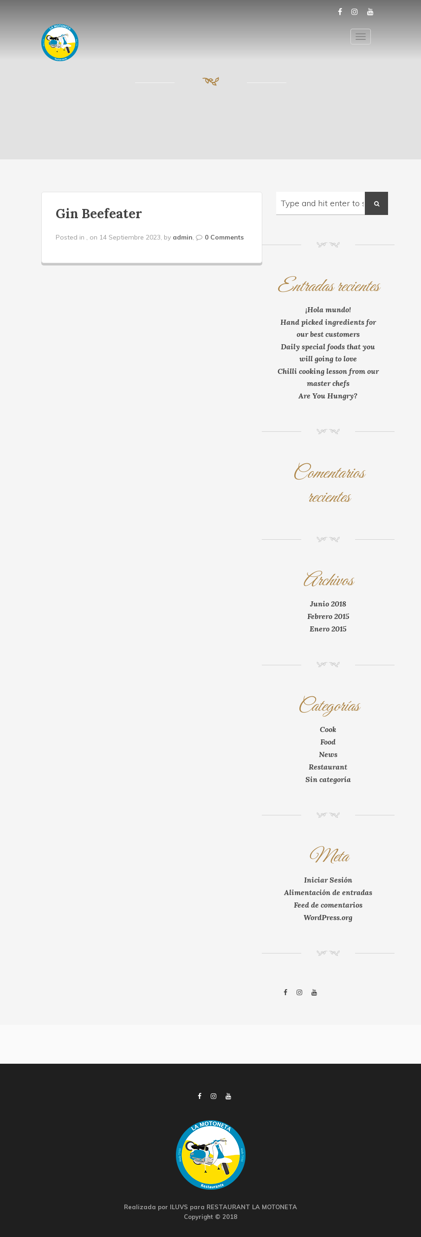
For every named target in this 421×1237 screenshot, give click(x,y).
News (328, 754)
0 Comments (224, 237)
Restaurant (328, 766)
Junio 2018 (328, 603)
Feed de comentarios (328, 904)
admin (183, 237)
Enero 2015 (328, 628)
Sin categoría (328, 779)
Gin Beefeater (99, 213)
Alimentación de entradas (328, 892)
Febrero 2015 (328, 616)
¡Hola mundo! (328, 309)
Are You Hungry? (327, 395)
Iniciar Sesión (328, 879)
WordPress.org (328, 917)
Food (328, 741)
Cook (328, 729)
